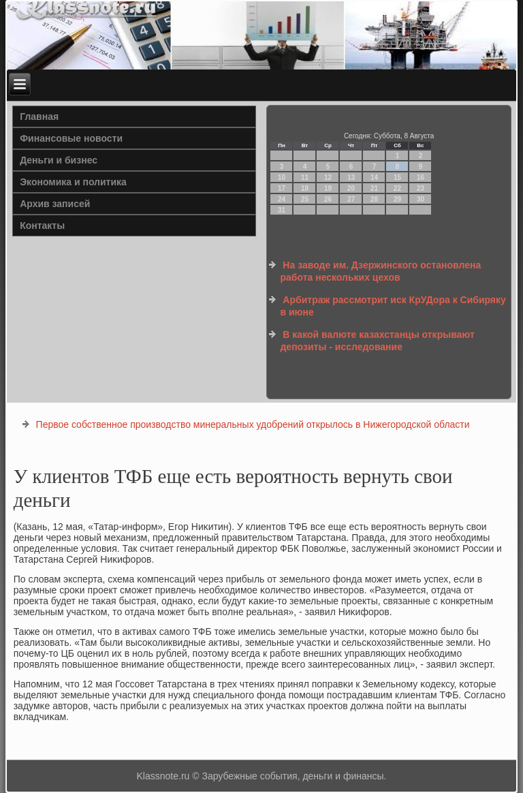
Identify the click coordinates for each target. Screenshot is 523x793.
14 (374, 177)
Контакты (42, 225)
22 (397, 188)
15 (397, 177)
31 (281, 210)
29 (397, 199)
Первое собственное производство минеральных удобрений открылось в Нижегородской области (253, 424)
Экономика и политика (73, 181)
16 (420, 177)
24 (281, 199)
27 (351, 199)
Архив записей (55, 203)
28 (374, 199)
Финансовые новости (71, 138)
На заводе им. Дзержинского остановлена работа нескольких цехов (380, 271)
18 (304, 188)
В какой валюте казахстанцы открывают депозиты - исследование (377, 340)
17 (281, 188)
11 (304, 177)
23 (420, 188)
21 (374, 188)
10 (281, 177)
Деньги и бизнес (58, 160)
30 (420, 199)
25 (304, 199)
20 (351, 188)
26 (328, 199)
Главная (39, 116)
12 (328, 177)
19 (328, 188)
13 (351, 177)
